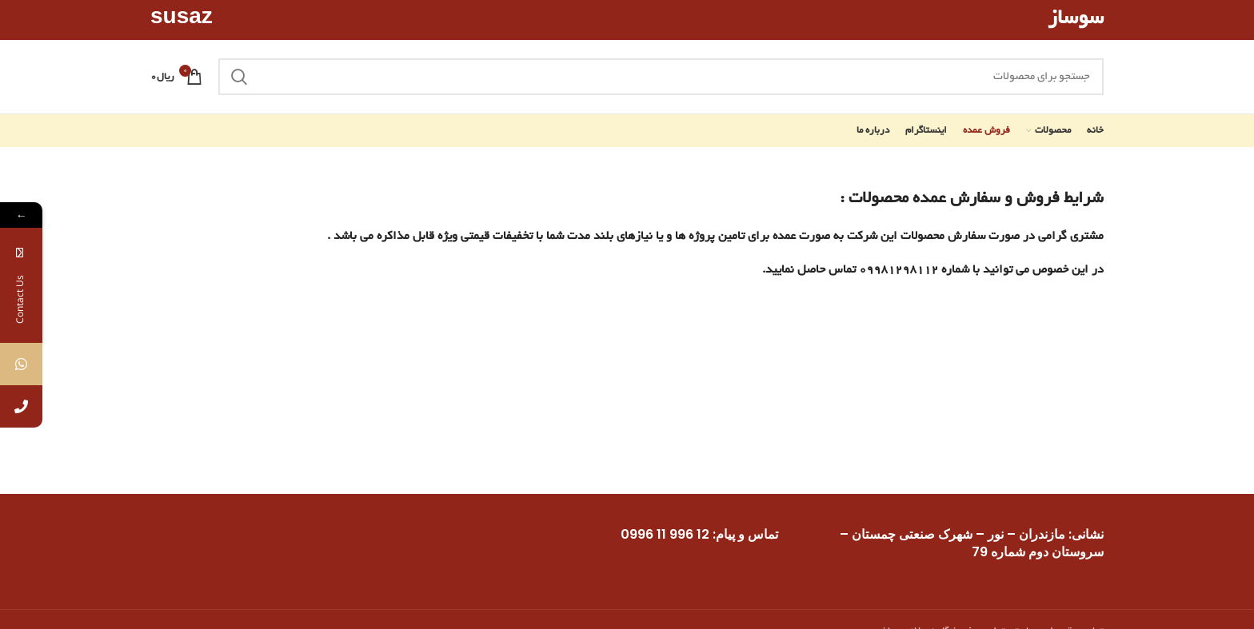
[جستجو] (661, 76)
